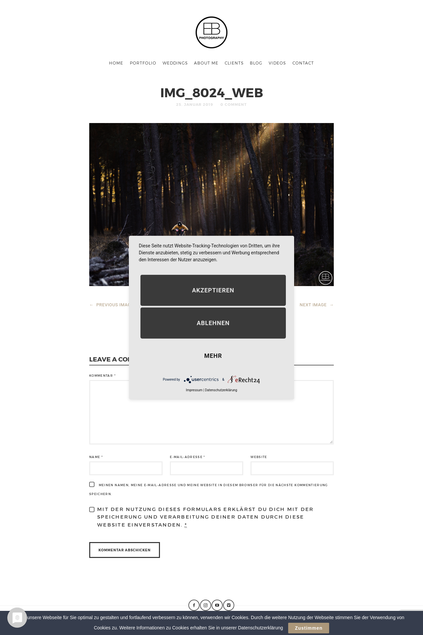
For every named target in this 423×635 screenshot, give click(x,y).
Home (116, 63)
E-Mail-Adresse (187, 457)
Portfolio (143, 63)
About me (206, 63)
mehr (213, 355)
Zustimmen (309, 628)
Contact (303, 63)
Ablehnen (213, 322)
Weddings (175, 63)
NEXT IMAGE (317, 304)
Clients (234, 63)
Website (258, 457)
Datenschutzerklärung (221, 390)
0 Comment (233, 104)
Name (96, 457)
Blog (256, 63)
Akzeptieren (213, 290)
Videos (277, 63)
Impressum (194, 390)
